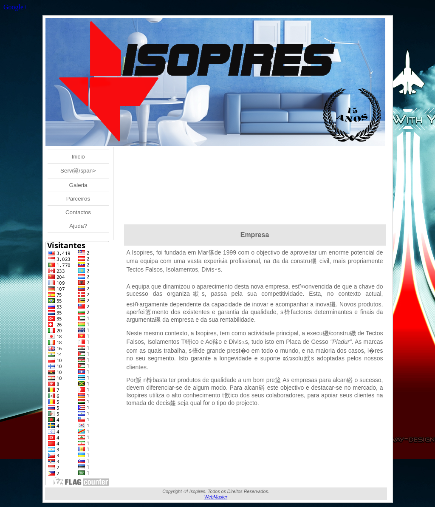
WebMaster (215, 496)
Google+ (15, 7)
